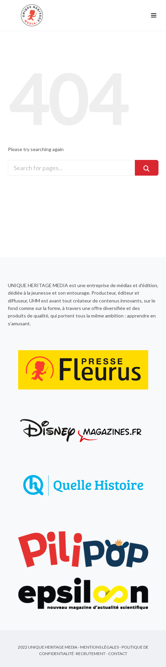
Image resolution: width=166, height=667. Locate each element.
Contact (117, 653)
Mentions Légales (99, 647)
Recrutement (90, 653)
